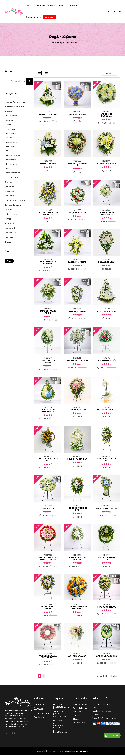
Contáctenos (39, 717)
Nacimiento (11, 133)
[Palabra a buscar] (16, 81)
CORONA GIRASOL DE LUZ (48, 460)
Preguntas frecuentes (38, 709)
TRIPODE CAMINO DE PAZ (77, 509)
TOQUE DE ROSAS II (77, 213)
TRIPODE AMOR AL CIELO (48, 361)
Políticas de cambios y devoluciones (59, 725)
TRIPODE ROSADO (77, 410)
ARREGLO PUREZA (48, 163)
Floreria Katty (57, 751)
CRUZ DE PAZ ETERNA (77, 459)
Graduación (10, 223)
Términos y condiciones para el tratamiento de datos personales (62, 714)
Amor (8, 124)
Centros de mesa (13, 205)
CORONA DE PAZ (48, 508)
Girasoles (9, 191)
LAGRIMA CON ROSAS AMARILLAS (47, 213)
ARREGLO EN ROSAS (47, 114)
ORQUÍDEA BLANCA (106, 410)
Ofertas (8, 182)
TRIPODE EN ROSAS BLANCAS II (77, 558)
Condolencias (79, 723)
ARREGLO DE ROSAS (106, 311)
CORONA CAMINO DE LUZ (106, 558)
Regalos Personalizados (16, 102)
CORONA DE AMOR (77, 656)
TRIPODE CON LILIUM (106, 607)
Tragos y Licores (12, 228)
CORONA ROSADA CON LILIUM (48, 657)
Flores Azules (11, 116)
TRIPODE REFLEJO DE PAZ (106, 460)
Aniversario (11, 138)
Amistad (9, 120)
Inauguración (12, 142)
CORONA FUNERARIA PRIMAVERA (77, 608)
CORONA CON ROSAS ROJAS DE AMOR (47, 558)
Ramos (8, 219)
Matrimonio (11, 151)
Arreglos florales (80, 704)
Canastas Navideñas (15, 200)
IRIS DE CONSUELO (77, 114)
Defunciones (11, 164)
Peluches (9, 237)
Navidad (9, 168)
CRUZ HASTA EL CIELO (106, 508)
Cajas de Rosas (12, 214)
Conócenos (39, 704)
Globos (8, 242)
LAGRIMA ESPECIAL (77, 262)
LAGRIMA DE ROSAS (77, 311)
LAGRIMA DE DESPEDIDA (106, 115)
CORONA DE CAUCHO (106, 656)
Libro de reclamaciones (60, 731)
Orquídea (9, 196)
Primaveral (10, 146)
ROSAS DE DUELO (106, 262)
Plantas (8, 209)
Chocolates (10, 232)
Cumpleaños (11, 129)
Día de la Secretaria (14, 106)
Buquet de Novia (13, 155)
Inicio (51, 42)
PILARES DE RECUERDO (77, 361)
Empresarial (11, 159)
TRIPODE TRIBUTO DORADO (47, 608)
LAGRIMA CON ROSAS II (77, 164)
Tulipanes (9, 186)
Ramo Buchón (11, 177)
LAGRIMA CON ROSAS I (106, 163)
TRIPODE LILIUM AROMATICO (106, 213)
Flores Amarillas (12, 172)
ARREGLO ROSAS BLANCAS (48, 263)
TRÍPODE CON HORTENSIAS (48, 411)
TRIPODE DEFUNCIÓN (106, 361)
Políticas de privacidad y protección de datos (62, 706)
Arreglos (8, 111)
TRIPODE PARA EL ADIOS (48, 312)
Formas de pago (41, 713)
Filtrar (9, 261)
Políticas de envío (61, 720)
